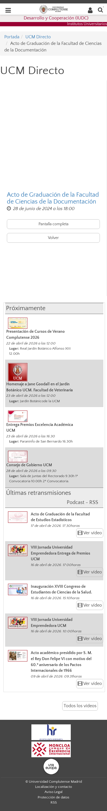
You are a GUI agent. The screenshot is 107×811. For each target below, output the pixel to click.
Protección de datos (53, 797)
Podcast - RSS (82, 502)
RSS (54, 802)
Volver (53, 238)
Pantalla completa (53, 224)
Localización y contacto (53, 787)
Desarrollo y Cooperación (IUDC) (56, 18)
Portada (11, 36)
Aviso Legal (53, 792)
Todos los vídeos (80, 705)
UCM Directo (38, 36)
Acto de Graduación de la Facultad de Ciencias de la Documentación (53, 198)
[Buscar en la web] (100, 9)
